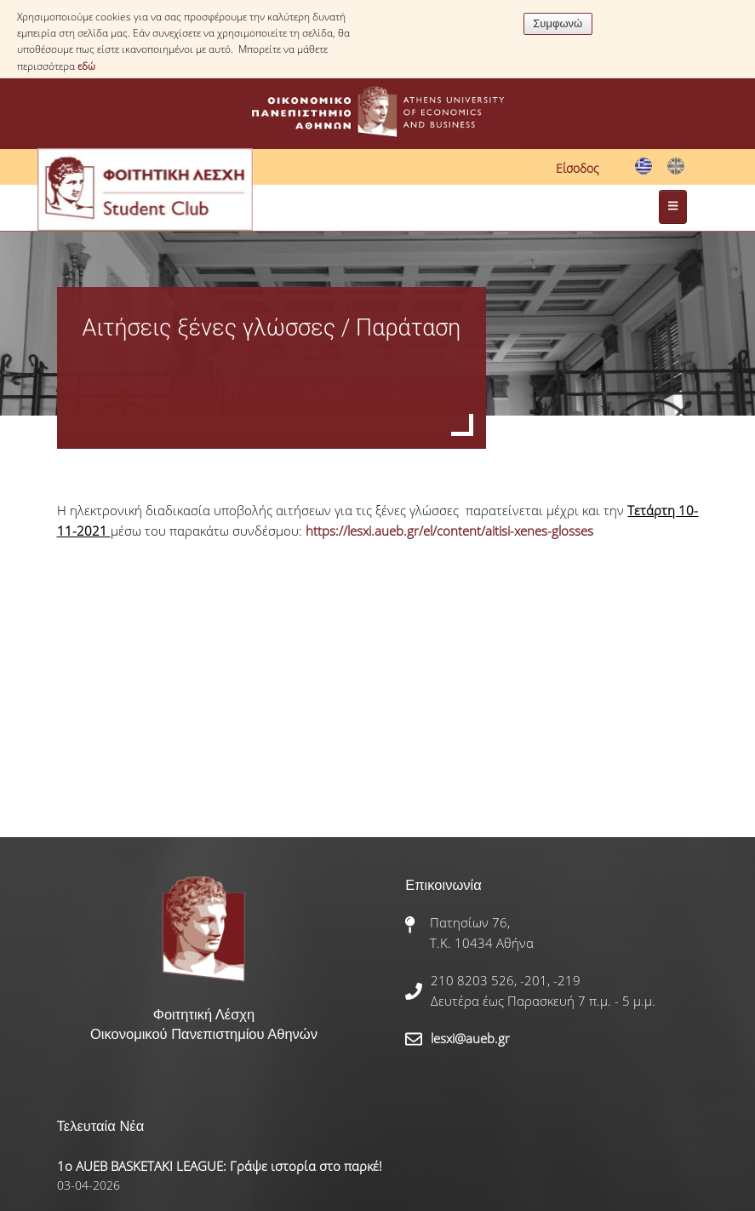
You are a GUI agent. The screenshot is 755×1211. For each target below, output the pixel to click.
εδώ (86, 66)
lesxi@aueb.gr (470, 1038)
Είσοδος (577, 168)
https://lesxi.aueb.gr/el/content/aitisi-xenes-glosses (451, 530)
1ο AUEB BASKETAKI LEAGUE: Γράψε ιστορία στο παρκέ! (219, 1165)
